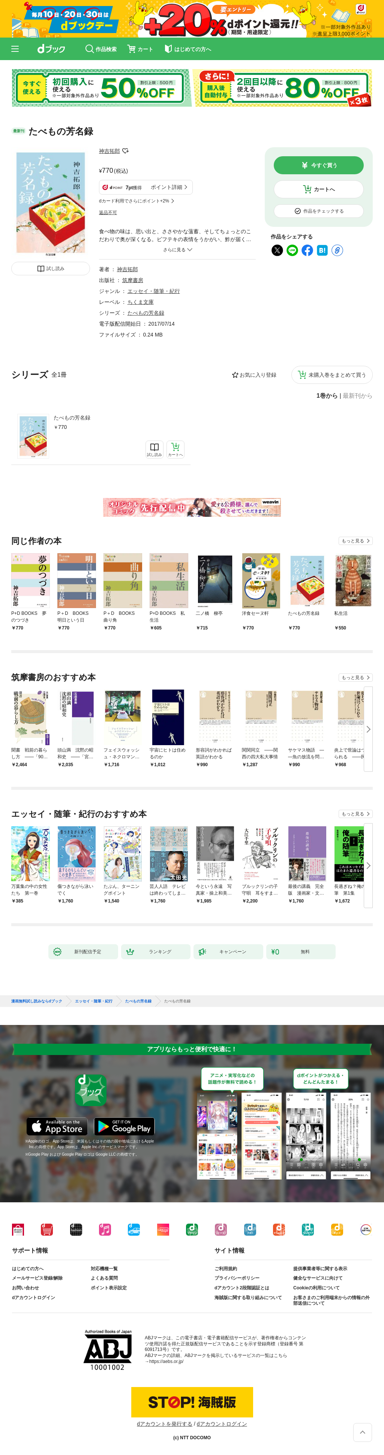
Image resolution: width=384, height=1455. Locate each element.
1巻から (327, 396)
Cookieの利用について (316, 1287)
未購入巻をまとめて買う (337, 375)
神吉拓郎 (109, 151)
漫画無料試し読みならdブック (36, 1001)
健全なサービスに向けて (318, 1278)
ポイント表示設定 (109, 1287)
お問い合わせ (25, 1287)
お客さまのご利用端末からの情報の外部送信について (331, 1300)
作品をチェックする (323, 211)
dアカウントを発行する (164, 1424)
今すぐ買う (324, 165)
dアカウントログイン (33, 1297)
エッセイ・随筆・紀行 (154, 291)
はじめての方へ (28, 1268)
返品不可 (108, 212)
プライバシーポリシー (237, 1278)
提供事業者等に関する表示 (320, 1268)
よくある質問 (104, 1278)
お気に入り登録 (258, 375)
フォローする (125, 151)
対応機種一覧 (104, 1268)
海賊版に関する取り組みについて (248, 1297)
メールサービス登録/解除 (37, 1278)
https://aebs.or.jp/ (166, 1361)
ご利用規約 (225, 1268)
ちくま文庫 (141, 302)
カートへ (324, 189)
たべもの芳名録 (72, 418)
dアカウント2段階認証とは (241, 1287)
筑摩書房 (132, 280)
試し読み (55, 268)
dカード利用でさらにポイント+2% (134, 201)
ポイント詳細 (166, 187)
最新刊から (358, 396)
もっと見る (353, 540)
